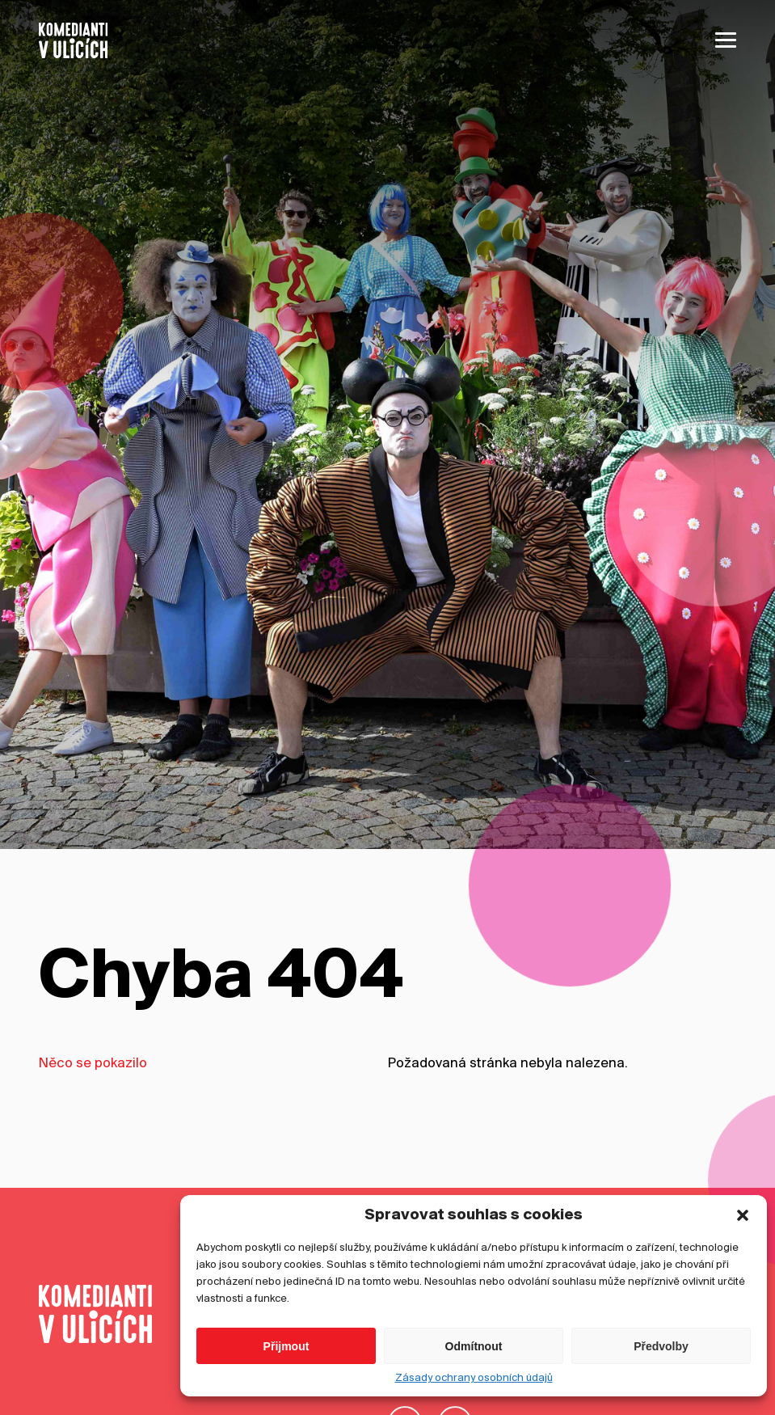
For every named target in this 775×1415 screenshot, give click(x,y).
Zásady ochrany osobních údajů (474, 1400)
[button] (743, 1237)
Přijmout (286, 1367)
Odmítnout (474, 1367)
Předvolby (661, 1367)
